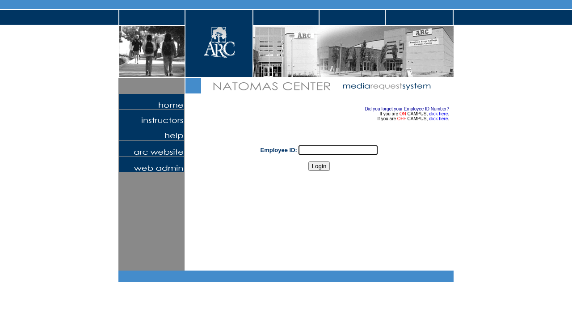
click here (438, 113)
